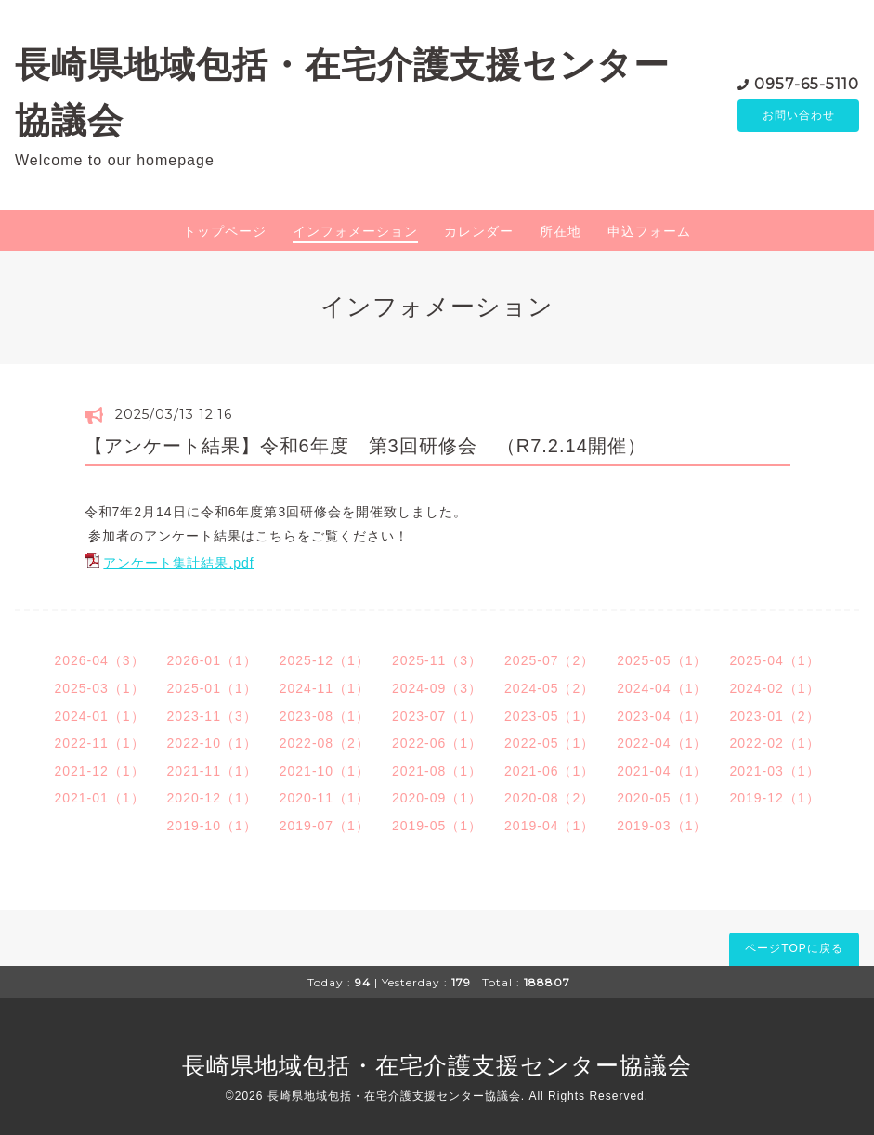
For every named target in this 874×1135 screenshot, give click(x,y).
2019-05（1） (437, 825)
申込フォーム (649, 231)
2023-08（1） (325, 716)
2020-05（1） (662, 797)
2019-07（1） (325, 825)
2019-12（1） (774, 797)
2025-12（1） (325, 660)
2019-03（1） (662, 825)
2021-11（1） (212, 770)
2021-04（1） (662, 770)
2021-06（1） (549, 770)
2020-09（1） (437, 797)
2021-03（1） (774, 770)
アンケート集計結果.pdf (178, 562)
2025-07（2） (549, 660)
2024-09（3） (437, 688)
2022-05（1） (549, 743)
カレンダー (479, 231)
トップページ (225, 231)
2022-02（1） (774, 743)
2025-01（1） (212, 688)
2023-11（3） (212, 716)
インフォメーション (355, 231)
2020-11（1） (325, 797)
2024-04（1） (662, 688)
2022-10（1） (212, 743)
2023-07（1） (437, 716)
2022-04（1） (662, 743)
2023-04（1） (662, 716)
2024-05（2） (549, 688)
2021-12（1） (99, 770)
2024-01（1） (99, 716)
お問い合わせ (799, 116)
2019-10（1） (212, 825)
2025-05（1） (662, 660)
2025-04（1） (774, 660)
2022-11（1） (99, 743)
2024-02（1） (774, 688)
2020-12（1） (212, 797)
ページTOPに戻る (793, 948)
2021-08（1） (437, 770)
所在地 (560, 231)
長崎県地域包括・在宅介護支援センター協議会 (437, 1065)
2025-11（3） (437, 660)
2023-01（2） (774, 716)
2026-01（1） (212, 660)
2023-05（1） (549, 716)
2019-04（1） (549, 825)
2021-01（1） (99, 797)
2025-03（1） (99, 688)
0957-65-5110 (806, 83)
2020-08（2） (549, 797)
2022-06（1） (437, 743)
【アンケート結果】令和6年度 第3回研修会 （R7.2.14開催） (365, 446)
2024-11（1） (325, 688)
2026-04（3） (99, 660)
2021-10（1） (325, 770)
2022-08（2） (325, 743)
